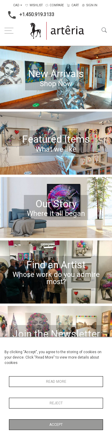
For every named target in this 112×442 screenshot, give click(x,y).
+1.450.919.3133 (29, 15)
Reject (56, 403)
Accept (56, 425)
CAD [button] (16, 5)
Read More (56, 381)
